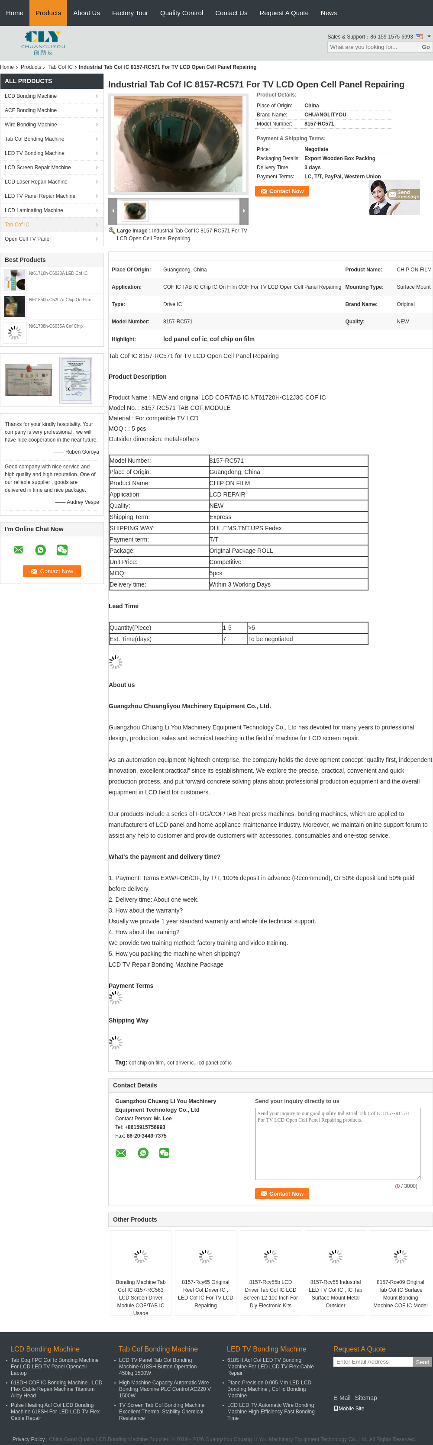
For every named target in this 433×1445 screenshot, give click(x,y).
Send (422, 1362)
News (329, 12)
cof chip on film (146, 1063)
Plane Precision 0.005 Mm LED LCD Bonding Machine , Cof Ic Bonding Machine (269, 1389)
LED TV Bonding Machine (35, 153)
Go (426, 47)
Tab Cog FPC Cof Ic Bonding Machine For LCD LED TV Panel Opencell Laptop (55, 1366)
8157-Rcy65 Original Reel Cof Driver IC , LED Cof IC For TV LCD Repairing (205, 1294)
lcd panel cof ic (214, 1063)
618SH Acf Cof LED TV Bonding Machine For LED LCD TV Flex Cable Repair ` (270, 1366)
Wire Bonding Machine (31, 125)
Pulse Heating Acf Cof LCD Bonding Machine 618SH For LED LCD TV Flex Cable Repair (55, 1411)
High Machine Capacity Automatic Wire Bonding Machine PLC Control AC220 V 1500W (165, 1389)
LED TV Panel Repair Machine (40, 196)
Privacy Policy (29, 1439)
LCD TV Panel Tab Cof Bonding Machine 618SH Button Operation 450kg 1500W (158, 1366)
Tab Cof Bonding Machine (34, 139)
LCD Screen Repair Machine (38, 167)
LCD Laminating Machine (34, 210)
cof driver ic (180, 1063)
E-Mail (342, 1397)
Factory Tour (130, 12)
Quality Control (181, 12)
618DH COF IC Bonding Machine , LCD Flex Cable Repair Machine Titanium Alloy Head (56, 1389)
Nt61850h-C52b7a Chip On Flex (60, 299)
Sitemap (366, 1397)
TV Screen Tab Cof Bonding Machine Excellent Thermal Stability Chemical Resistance (161, 1411)
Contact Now (286, 191)
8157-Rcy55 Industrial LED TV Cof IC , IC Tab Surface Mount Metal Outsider (335, 1294)
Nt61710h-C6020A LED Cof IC (58, 273)
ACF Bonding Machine (31, 110)
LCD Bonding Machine (31, 96)
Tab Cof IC (60, 67)
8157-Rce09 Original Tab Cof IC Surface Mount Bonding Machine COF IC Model (400, 1294)
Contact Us (231, 12)
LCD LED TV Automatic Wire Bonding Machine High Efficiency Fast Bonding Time (271, 1411)
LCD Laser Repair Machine (36, 182)
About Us (86, 12)
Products (48, 12)
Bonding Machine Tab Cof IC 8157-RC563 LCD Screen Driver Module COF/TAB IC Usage (140, 1297)
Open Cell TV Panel (28, 239)
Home (14, 12)
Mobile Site (348, 1409)
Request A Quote (283, 12)
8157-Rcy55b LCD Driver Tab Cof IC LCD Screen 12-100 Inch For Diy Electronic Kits (270, 1294)
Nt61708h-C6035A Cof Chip (56, 326)
